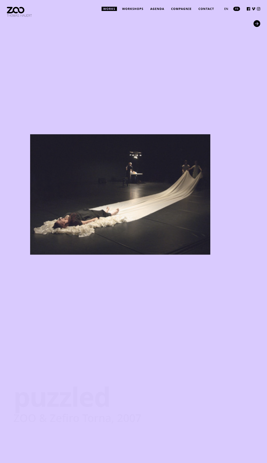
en (226, 9)
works (109, 9)
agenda (157, 9)
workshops (132, 9)
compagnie (181, 9)
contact (206, 9)
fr (236, 9)
